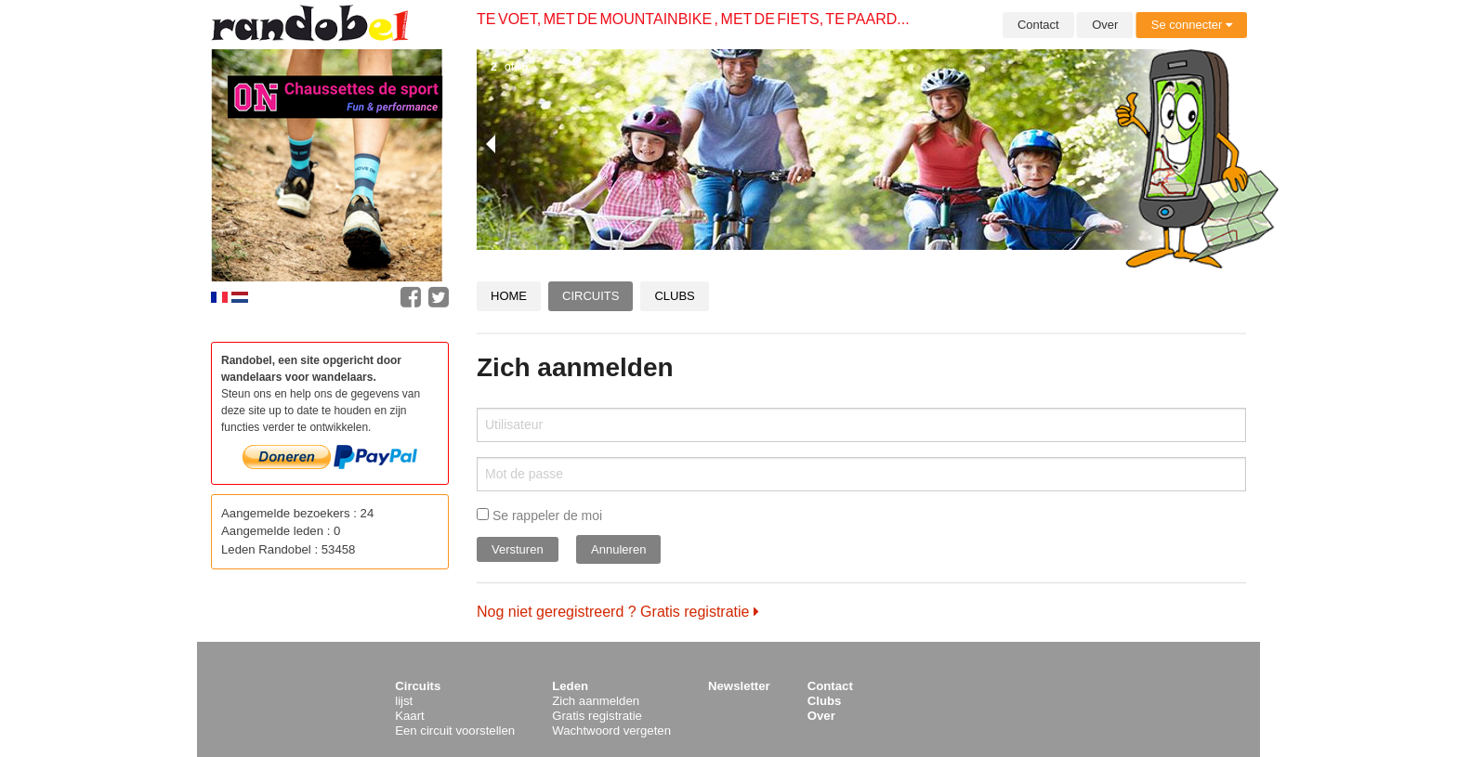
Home (509, 296)
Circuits (590, 296)
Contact (1038, 25)
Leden (570, 686)
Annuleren (618, 549)
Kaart (410, 716)
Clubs (674, 296)
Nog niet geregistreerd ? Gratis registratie (618, 612)
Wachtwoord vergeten (611, 730)
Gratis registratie (597, 716)
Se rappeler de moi (539, 515)
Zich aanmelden (595, 701)
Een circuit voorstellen (455, 730)
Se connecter (1191, 25)
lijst (404, 701)
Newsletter (739, 686)
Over (1105, 25)
